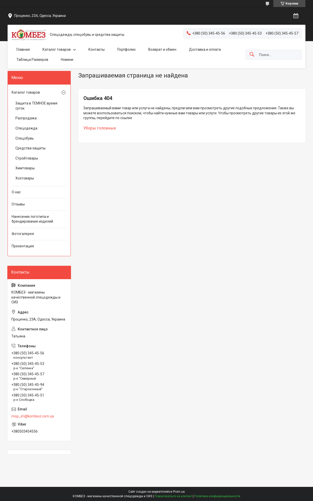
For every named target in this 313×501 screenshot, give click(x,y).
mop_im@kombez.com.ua (32, 416)
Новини (67, 60)
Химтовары (25, 168)
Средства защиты (30, 148)
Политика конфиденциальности (217, 496)
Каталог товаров (56, 49)
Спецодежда (26, 128)
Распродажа (26, 118)
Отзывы (18, 204)
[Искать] (251, 55)
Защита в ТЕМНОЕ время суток (36, 105)
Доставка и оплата (205, 49)
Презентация (23, 246)
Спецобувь (24, 138)
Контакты (96, 49)
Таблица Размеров (32, 60)
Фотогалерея (23, 234)
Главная (23, 49)
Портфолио (126, 49)
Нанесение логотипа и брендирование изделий (32, 219)
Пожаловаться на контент (173, 496)
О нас (16, 192)
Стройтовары (26, 158)
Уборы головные (99, 128)
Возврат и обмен (162, 49)
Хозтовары (24, 178)
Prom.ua (179, 491)
